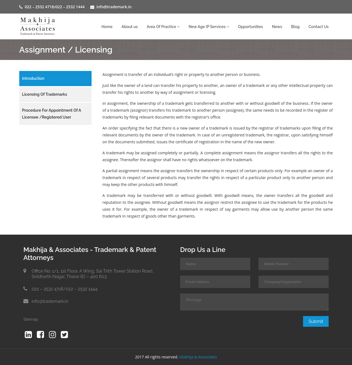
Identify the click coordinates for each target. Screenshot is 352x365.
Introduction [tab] (33, 78)
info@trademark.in (114, 6)
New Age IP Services (209, 26)
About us (130, 26)
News (277, 26)
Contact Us (319, 26)
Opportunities (250, 26)
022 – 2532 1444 (70, 6)
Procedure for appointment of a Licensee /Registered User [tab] (51, 113)
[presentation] (222, 326)
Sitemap (30, 319)
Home (106, 26)
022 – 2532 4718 (39, 6)
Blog (295, 26)
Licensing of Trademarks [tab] (44, 94)
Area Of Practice (163, 26)
